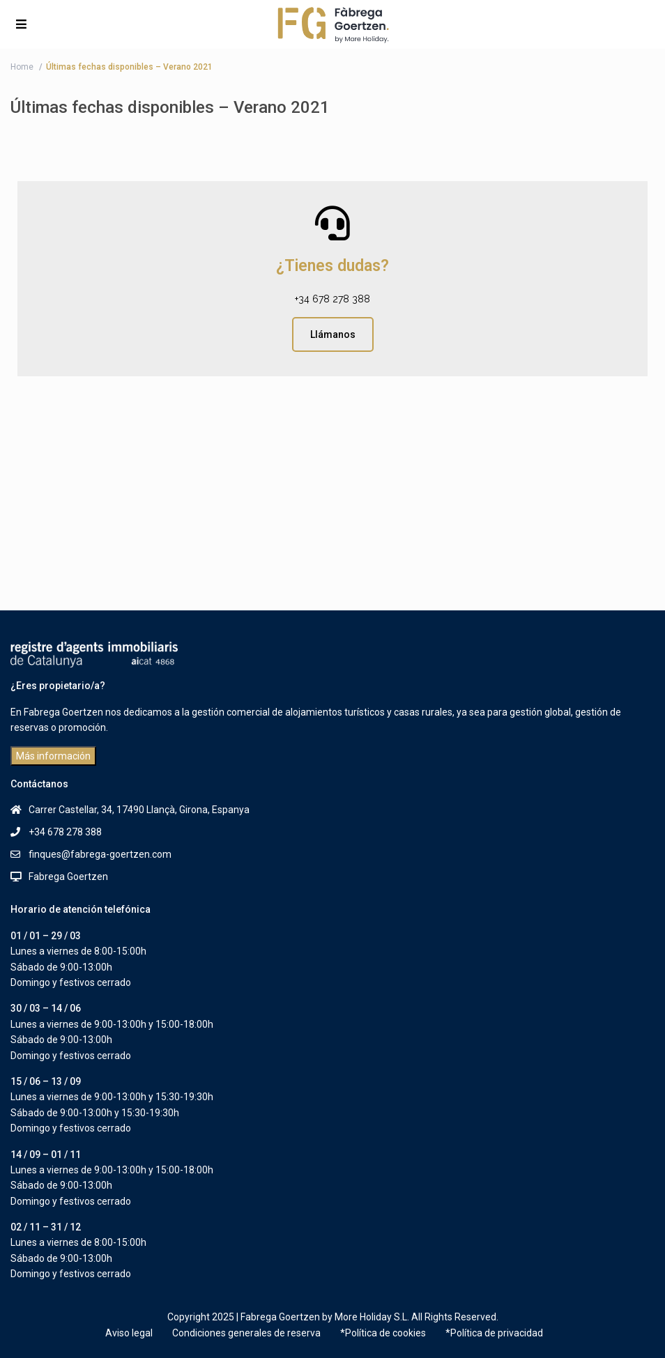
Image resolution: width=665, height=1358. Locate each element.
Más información (53, 756)
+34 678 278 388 (332, 298)
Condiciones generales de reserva (246, 1332)
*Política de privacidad (494, 1332)
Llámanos (333, 334)
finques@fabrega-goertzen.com (100, 854)
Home (21, 67)
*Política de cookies (383, 1332)
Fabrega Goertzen (68, 876)
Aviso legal (129, 1332)
